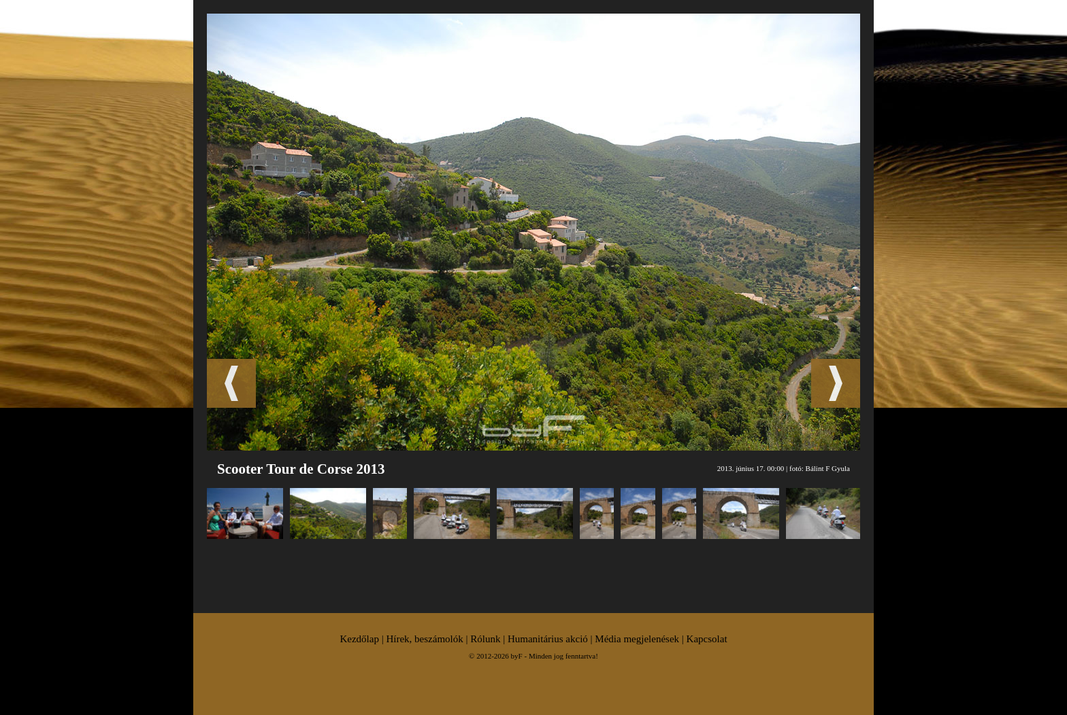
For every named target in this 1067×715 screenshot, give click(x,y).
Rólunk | (489, 638)
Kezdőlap (359, 638)
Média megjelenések (637, 638)
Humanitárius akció (548, 638)
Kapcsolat (707, 638)
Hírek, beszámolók (424, 638)
